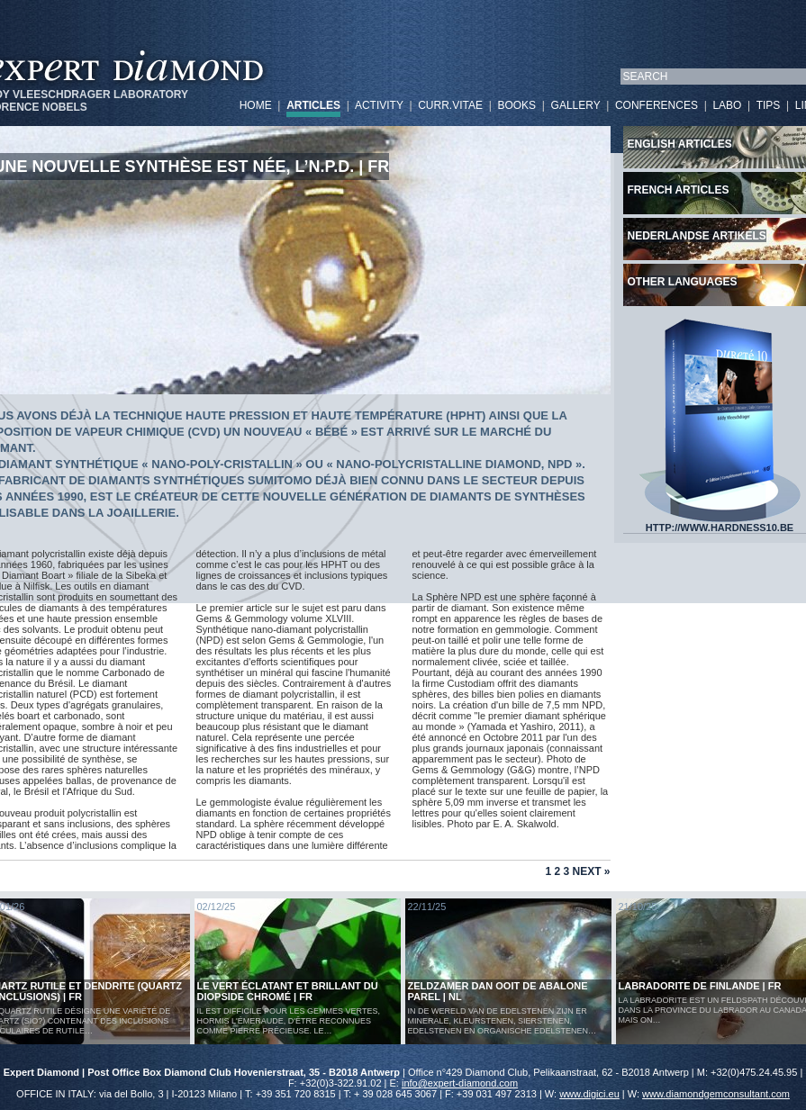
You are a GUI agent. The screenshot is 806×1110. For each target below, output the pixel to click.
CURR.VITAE (450, 105)
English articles (680, 144)
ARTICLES (313, 105)
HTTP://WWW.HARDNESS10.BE (719, 523)
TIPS (768, 105)
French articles (678, 190)
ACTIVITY (379, 105)
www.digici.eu (589, 1093)
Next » (591, 871)
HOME (256, 105)
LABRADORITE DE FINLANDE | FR (700, 985)
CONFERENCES (656, 105)
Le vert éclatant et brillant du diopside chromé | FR (287, 991)
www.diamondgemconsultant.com (716, 1093)
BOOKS (516, 105)
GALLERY (576, 105)
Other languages (683, 281)
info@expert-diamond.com (460, 1083)
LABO (726, 105)
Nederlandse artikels (697, 236)
